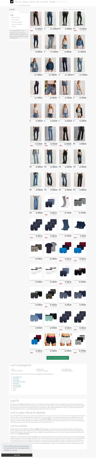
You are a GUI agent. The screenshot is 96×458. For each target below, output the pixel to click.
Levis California (17, 377)
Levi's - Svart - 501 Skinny (36, 27)
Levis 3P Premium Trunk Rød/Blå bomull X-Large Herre (79, 257)
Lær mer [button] (14, 450)
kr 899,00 (68, 29)
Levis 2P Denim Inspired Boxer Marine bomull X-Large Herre (79, 303)
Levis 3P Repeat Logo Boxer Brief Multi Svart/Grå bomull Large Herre (79, 349)
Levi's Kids (16, 378)
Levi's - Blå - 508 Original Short (36, 119)
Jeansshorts (39, 369)
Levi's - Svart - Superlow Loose (79, 142)
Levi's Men (16, 383)
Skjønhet (32, 2)
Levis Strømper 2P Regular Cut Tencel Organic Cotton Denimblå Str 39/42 (65, 234)
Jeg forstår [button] (17, 455)
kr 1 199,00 (38, 98)
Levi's (20, 5)
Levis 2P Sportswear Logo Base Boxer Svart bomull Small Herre (79, 280)
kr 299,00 (38, 259)
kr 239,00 (53, 351)
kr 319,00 (68, 305)
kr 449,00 (83, 29)
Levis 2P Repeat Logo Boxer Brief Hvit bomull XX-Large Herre (65, 349)
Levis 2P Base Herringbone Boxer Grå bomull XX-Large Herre (79, 211)
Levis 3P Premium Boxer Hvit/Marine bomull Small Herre (50, 211)
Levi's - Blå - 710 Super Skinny (36, 50)
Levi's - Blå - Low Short (51, 119)
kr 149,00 (68, 213)
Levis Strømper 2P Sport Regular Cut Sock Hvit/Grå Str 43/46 (65, 211)
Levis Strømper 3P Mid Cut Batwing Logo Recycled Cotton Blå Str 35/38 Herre (79, 234)
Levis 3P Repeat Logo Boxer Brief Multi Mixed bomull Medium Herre (50, 303)
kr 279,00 (82, 213)
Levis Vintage (17, 385)
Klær (16, 2)
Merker (16, 5)
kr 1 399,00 (38, 75)
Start (11, 5)
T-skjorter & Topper (42, 371)
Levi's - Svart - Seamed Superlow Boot (65, 142)
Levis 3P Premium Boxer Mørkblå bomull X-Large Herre (36, 234)
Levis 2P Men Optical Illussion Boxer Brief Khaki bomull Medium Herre (36, 257)
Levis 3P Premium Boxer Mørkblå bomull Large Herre (79, 326)
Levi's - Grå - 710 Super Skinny (79, 27)
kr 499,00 (38, 29)
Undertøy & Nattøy (67, 371)
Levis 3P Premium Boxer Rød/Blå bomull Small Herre (36, 349)
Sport (38, 2)
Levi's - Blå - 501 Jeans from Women (50, 27)
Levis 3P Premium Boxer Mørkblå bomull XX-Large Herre (50, 234)
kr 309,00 (38, 328)
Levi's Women (17, 387)
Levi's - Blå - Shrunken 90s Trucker (36, 73)
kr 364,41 (53, 213)
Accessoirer (25, 2)
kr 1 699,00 (82, 52)
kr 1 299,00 (53, 29)
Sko (20, 2)
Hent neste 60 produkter (58, 358)
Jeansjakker (16, 409)
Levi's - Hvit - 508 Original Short (79, 119)
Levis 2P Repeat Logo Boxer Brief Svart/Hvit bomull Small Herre (50, 349)
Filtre (65, 9)
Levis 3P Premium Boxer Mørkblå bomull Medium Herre (65, 326)
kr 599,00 (68, 52)
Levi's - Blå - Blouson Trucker (50, 73)
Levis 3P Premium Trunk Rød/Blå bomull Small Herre (65, 257)
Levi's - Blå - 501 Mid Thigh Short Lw (65, 96)
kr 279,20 (53, 305)
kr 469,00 (54, 214)
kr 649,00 (53, 121)
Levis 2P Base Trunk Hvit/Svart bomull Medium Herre (50, 280)
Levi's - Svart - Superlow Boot (65, 165)
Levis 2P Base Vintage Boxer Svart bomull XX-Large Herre (36, 303)
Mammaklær (44, 2)
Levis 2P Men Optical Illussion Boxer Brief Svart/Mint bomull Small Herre (50, 326)
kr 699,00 (39, 121)
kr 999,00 (39, 30)
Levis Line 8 (16, 380)
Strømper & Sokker (17, 371)
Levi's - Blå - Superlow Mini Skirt (65, 50)
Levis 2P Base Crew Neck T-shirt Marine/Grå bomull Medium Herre (50, 257)
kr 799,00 (53, 98)
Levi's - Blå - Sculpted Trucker (79, 50)
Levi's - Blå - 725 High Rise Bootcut (65, 73)
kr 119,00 (83, 237)
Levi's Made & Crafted (19, 382)
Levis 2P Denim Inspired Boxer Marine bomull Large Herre (65, 303)
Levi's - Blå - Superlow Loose (36, 165)
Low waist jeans (66, 369)
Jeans (12, 369)
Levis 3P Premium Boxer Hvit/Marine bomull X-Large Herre (65, 280)
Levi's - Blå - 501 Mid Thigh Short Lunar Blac (50, 96)
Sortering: (77, 9)
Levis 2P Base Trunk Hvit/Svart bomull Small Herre (36, 280)
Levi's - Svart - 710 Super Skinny (65, 27)
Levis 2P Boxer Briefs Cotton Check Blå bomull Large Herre (36, 326)
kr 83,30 (83, 236)
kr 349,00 (54, 306)
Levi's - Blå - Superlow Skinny (36, 142)
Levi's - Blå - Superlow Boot (50, 142)
